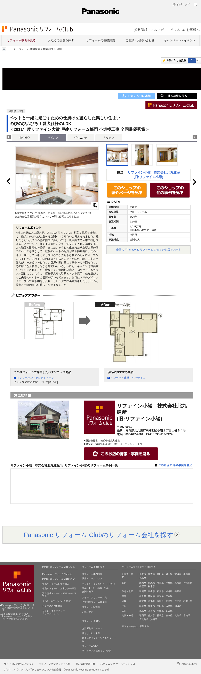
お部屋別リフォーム (92, 628)
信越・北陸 (127, 591)
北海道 (142, 574)
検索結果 (48, 49)
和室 (106, 587)
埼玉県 (160, 582)
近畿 (124, 601)
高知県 (169, 611)
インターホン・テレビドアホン (35, 377)
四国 (124, 611)
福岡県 (142, 615)
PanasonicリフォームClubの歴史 (58, 579)
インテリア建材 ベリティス (128, 377)
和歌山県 (187, 601)
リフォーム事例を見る (21, 40)
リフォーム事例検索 (28, 49)
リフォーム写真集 (91, 607)
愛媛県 (160, 611)
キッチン (108, 137)
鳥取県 (142, 606)
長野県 (178, 591)
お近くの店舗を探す (61, 40)
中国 (124, 606)
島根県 (151, 606)
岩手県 (169, 574)
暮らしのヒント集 (91, 633)
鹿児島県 (143, 619)
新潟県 (142, 591)
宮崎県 (186, 615)
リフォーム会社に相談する (135, 626)
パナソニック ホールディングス (117, 663)
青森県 (151, 574)
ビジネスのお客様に (52, 606)
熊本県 (169, 615)
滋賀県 (142, 601)
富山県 (151, 591)
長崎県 (160, 615)
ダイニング (80, 137)
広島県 (169, 606)
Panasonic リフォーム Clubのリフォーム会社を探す (98, 534)
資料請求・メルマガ (149, 30)
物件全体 (25, 137)
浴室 (84, 587)
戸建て (85, 578)
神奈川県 (187, 582)
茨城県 (142, 582)
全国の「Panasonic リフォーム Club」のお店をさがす (148, 249)
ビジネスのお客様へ (185, 30)
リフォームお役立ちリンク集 (96, 650)
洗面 (99, 587)
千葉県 (169, 582)
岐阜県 (142, 596)
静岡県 (151, 596)
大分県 (178, 615)
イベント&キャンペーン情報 (56, 601)
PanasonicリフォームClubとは (57, 574)
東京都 (178, 582)
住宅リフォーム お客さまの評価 (59, 588)
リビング (110, 584)
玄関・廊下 (87, 591)
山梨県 (142, 586)
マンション (96, 578)
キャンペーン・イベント (179, 40)
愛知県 (160, 596)
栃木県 (151, 586)
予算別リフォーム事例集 (94, 602)
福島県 (142, 578)
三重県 (169, 596)
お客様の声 (87, 612)
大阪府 (160, 601)
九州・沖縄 (127, 615)
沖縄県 (153, 619)
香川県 (151, 611)
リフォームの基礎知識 (100, 40)
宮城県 (178, 574)
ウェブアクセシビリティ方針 (54, 663)
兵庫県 (169, 601)
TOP (10, 49)
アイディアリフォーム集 (94, 597)
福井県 (169, 591)
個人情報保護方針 (85, 663)
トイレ (92, 587)
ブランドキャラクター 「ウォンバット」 (53, 612)
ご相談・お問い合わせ (140, 40)
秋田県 (160, 574)
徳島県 (142, 611)
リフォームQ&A (90, 646)
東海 (124, 596)
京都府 (151, 601)
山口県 (178, 606)
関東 (124, 582)
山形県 (186, 574)
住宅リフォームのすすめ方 (55, 584)
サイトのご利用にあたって (18, 663)
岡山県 (160, 606)
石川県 (160, 591)
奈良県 (178, 601)
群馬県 (151, 582)
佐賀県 (151, 615)
